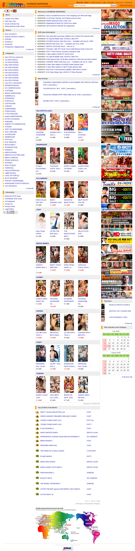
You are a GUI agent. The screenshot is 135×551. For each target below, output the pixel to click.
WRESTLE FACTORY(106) (15, 155)
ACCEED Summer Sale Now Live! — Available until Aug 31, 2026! (69, 41)
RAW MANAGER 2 (47, 473)
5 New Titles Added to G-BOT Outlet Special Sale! (64, 67)
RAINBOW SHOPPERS (37, 4)
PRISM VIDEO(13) (11, 160)
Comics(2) (8, 44)
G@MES (39, 277)
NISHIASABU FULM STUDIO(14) (17, 183)
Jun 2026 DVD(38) (11, 62)
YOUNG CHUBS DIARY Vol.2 (51, 424)
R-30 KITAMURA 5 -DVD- (118, 317)
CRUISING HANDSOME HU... (40, 134)
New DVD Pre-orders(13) (14, 57)
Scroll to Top (127, 377)
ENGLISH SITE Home (13, 196)
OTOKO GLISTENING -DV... (41, 168)
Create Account (95, 2)
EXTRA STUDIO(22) (12, 119)
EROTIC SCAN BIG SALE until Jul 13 (60, 46)
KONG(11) (9, 150)
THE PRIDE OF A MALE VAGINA (52, 451)
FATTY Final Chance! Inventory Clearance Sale (63, 52)
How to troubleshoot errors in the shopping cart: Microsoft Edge (68, 15)
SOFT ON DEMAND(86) (13, 129)
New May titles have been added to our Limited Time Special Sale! (70, 36)
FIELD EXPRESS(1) (12, 170)
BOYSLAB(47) (10, 145)
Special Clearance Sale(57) (15, 37)
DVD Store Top (10, 21)
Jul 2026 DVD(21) (11, 60)
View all (97, 28)
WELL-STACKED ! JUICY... (82, 134)
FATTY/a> (90, 420)
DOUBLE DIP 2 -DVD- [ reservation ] (56, 101)
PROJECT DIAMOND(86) (14, 181)
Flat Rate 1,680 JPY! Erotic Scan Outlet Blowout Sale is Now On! (69, 49)
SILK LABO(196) (11, 132)
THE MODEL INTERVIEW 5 (50, 483)
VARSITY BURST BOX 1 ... (41, 267)
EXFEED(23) (9, 98)
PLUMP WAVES (46, 456)
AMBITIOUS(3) (10, 173)
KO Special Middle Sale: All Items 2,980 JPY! (62, 39)
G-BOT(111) (9, 101)
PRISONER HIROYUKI (48, 445)
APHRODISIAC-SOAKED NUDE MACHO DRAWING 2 (60, 437)
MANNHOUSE (41, 145)
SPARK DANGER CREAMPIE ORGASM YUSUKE (58, 416)
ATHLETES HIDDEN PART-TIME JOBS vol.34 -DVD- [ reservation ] (67, 95)
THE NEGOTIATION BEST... (69, 233)
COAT (38, 210)
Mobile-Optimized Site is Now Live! (58, 21)
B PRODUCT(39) (11, 147)
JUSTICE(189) (10, 103)
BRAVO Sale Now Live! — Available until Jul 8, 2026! (65, 44)
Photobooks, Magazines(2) (14, 47)
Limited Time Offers (12, 19)
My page (111, 2)
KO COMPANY (41, 178)
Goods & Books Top (12, 24)
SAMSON (39, 373)
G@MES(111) (10, 96)
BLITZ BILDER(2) (11, 178)
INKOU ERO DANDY (47, 462)
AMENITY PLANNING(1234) (15, 124)
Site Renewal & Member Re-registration (60, 26)
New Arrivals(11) (11, 34)
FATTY (89, 424)
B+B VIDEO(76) (10, 142)
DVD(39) (8, 39)
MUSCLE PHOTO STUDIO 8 (119, 305)
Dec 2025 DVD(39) (12, 78)
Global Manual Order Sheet (15, 26)
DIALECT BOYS (46, 478)
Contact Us (9, 204)
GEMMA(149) (10, 137)
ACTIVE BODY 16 (46, 494)
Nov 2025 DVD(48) (12, 80)
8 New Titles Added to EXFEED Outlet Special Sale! (64, 64)
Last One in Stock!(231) (13, 83)
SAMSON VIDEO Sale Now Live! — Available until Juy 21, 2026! (69, 62)
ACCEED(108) (10, 134)
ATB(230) (8, 106)
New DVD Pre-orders (44, 111)
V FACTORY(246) (11, 114)
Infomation (128, 2)
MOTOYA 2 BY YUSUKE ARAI (120, 311)
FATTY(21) (9, 139)
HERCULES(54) (11, 152)
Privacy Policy (10, 206)
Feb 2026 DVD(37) (11, 73)
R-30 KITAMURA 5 (47, 428)
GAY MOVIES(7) (11, 186)
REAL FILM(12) (10, 165)
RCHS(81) (8, 163)
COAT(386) (9, 91)
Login (104, 2)
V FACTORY (91, 451)
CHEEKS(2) (9, 168)
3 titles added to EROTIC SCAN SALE (60, 54)
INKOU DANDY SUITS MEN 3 (51, 467)
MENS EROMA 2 (46, 441)
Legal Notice (9, 209)
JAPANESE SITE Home (13, 199)
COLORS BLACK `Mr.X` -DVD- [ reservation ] (59, 88)
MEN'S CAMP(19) (11, 158)
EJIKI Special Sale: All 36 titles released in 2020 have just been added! (71, 59)
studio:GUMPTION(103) (13, 116)
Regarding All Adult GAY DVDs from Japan (61, 23)
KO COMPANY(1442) (12, 88)
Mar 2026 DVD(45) (11, 70)
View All (30, 49)
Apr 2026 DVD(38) (11, 67)
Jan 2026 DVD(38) (11, 75)
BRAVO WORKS (42, 243)
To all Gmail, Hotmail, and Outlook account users (63, 18)
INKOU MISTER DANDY (49, 432)
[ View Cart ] (119, 2)
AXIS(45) (8, 127)
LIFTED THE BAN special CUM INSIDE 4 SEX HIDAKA (60, 489)
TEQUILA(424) (10, 111)
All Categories (10, 201)
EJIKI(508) (9, 121)
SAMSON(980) (10, 109)
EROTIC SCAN (92, 432)
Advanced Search (126, 5)
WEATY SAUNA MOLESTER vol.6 (52, 412)
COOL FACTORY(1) (12, 175)
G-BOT (39, 342)
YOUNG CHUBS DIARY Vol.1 (51, 420)
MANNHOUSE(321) (12, 85)
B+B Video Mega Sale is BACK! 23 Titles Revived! (64, 72)
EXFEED (39, 311)
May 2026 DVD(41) (12, 65)
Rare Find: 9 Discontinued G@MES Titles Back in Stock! (66, 69)
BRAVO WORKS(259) (13, 93)
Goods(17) (9, 42)
